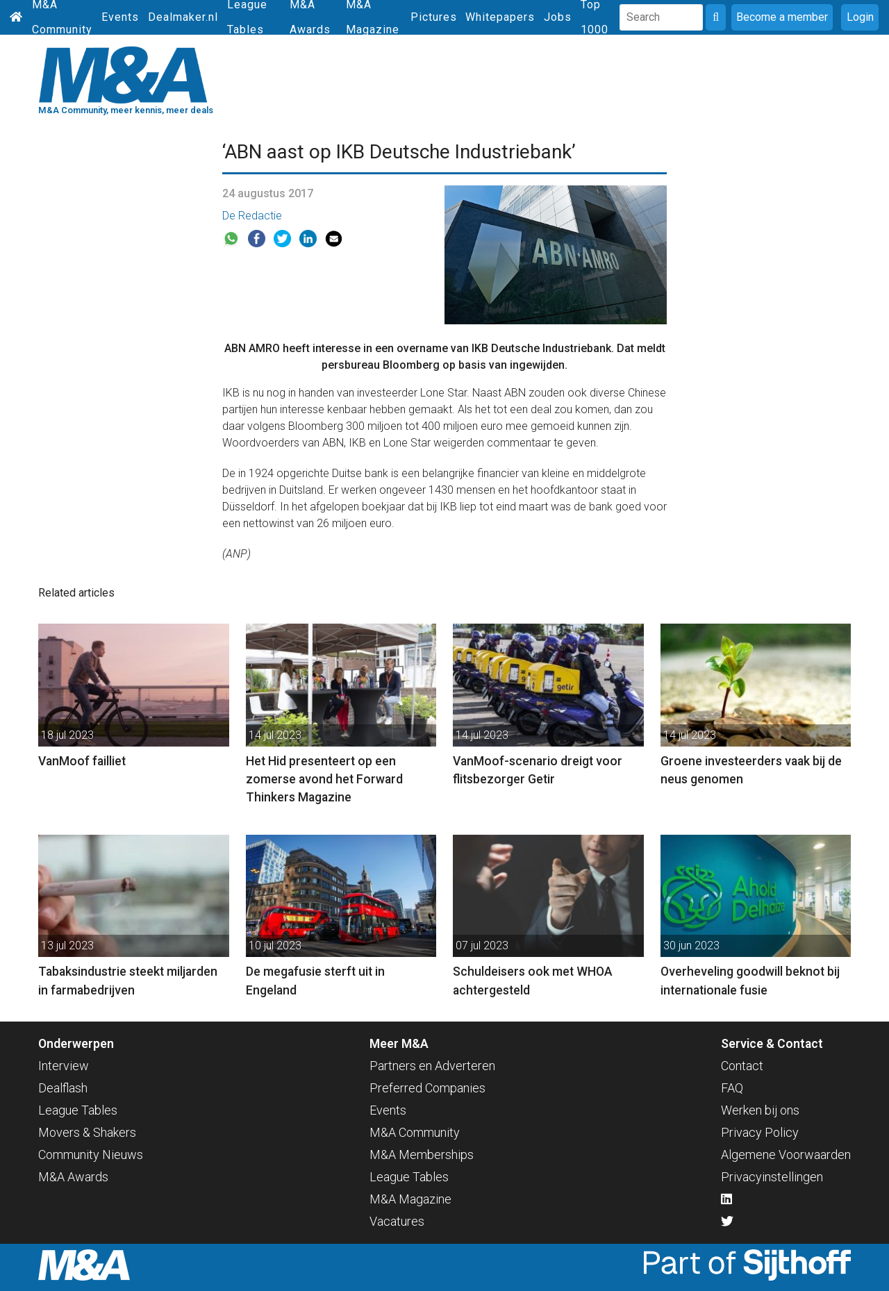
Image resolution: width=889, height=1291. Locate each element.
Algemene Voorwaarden (786, 1154)
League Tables (77, 1110)
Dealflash (63, 1088)
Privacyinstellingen (772, 1176)
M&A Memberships (421, 1154)
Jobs (558, 17)
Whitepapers (500, 17)
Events (120, 17)
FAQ (732, 1088)
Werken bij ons (760, 1110)
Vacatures (396, 1221)
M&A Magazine (410, 1199)
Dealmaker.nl (183, 17)
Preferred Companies (427, 1088)
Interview (63, 1065)
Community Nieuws (90, 1154)
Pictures (433, 17)
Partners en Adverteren (432, 1065)
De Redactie (252, 215)
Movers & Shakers (87, 1132)
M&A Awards (73, 1176)
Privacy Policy (760, 1132)
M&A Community (414, 1132)
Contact (742, 1065)
